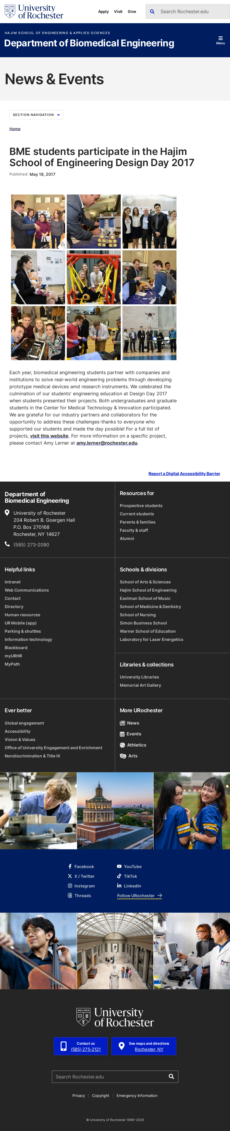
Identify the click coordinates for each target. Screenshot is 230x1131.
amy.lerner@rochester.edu (106, 443)
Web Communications (27, 590)
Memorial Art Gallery (140, 685)
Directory (14, 606)
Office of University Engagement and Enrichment (53, 747)
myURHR (13, 656)
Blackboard (16, 647)
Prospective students (141, 505)
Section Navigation (36, 114)
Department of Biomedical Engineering (89, 43)
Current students (137, 513)
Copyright (100, 1095)
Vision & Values (20, 739)
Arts (129, 756)
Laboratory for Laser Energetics (151, 639)
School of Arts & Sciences (145, 582)
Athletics (133, 745)
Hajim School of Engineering (148, 590)
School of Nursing (138, 614)
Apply (103, 11)
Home (15, 128)
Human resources (22, 614)
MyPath (12, 664)
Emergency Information (137, 1095)
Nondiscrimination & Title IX (32, 756)
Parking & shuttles (23, 631)
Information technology (28, 639)
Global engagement (24, 723)
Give (132, 11)
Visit (118, 11)
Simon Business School (143, 623)
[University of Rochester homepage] (34, 11)
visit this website (49, 436)
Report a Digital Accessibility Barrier (184, 473)
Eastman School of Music (145, 598)
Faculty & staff (134, 530)
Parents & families (138, 522)
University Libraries (139, 677)
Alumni (127, 538)
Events (131, 734)
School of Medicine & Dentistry (150, 606)
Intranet (13, 582)
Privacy (78, 1095)
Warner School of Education (148, 631)
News (129, 723)
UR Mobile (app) (21, 623)
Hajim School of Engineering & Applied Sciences (57, 33)
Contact (13, 598)
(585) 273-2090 (31, 544)
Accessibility (17, 731)
